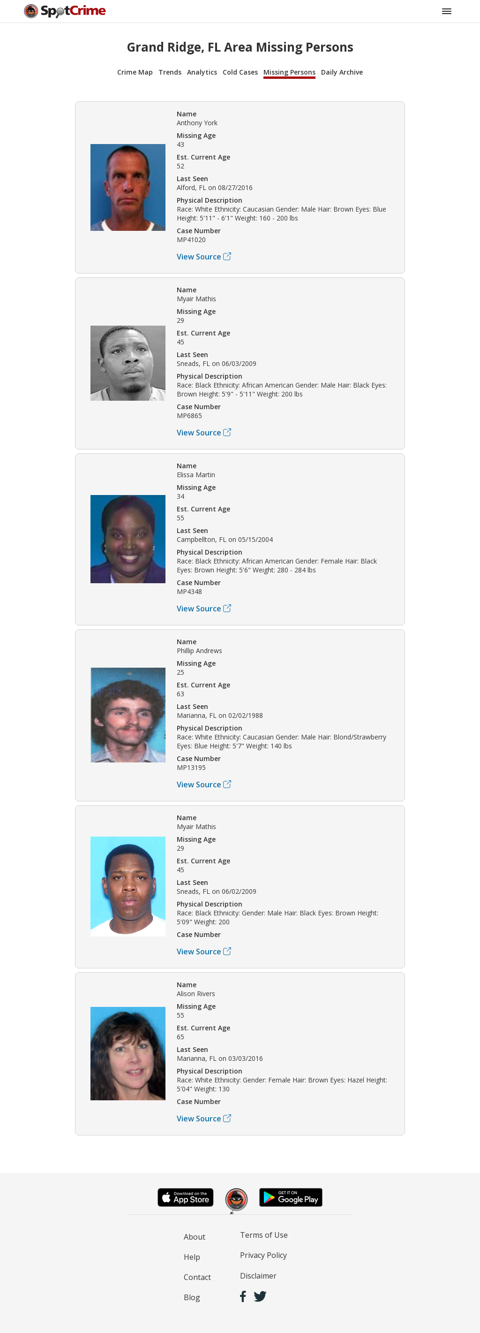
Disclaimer (258, 1276)
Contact (197, 1277)
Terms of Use (264, 1235)
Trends (169, 72)
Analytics (202, 72)
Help (192, 1257)
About (194, 1237)
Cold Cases (240, 72)
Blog (192, 1297)
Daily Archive (342, 72)
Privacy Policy (263, 1255)
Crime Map (135, 72)
